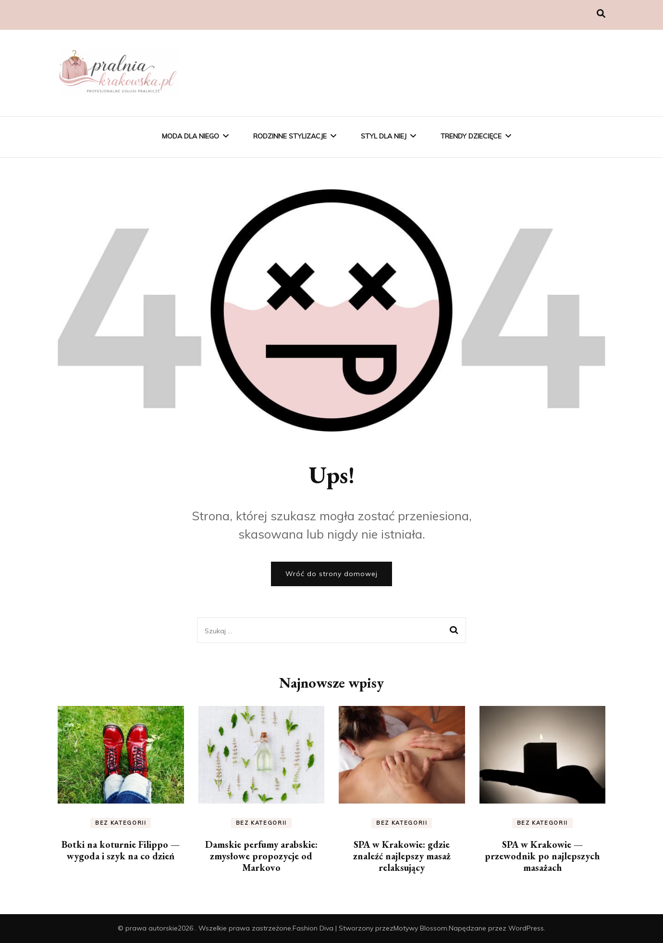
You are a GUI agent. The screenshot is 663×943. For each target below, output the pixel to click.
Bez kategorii (120, 822)
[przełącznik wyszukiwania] (601, 13)
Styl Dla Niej (383, 136)
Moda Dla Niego (190, 136)
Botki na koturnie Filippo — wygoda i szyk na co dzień (120, 850)
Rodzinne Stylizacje (290, 136)
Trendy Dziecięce (471, 136)
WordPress (526, 928)
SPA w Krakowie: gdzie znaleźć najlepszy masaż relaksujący (402, 856)
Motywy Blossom (420, 928)
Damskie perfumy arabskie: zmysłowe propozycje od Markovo (261, 856)
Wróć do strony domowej (331, 573)
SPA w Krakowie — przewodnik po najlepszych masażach (542, 856)
